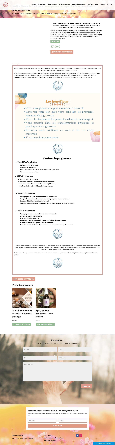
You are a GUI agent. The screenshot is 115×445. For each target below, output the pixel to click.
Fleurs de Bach (52, 5)
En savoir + (55, 41)
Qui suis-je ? (48, 435)
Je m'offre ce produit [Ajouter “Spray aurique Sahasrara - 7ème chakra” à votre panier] (45, 324)
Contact (102, 5)
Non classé (25, 13)
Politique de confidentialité (53, 438)
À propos (33, 5)
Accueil (14, 13)
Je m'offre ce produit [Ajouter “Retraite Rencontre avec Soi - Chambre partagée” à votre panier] (22, 324)
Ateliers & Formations (78, 5)
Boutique (90, 5)
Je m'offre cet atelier (62, 52)
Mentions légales (50, 440)
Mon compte (107, 7)
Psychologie (41, 5)
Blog (96, 5)
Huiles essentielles (64, 5)
